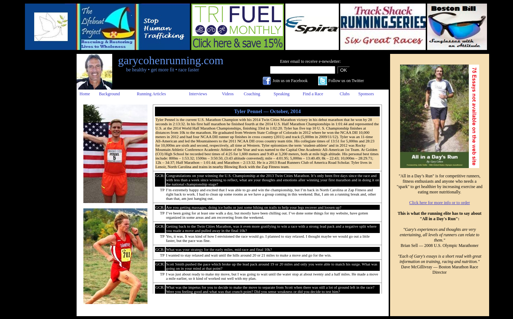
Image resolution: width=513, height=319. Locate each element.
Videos (228, 93)
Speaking (282, 93)
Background (109, 93)
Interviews (198, 93)
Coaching (252, 93)
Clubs (344, 93)
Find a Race (313, 93)
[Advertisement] (47, 161)
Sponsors (366, 93)
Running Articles (151, 93)
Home (84, 93)
